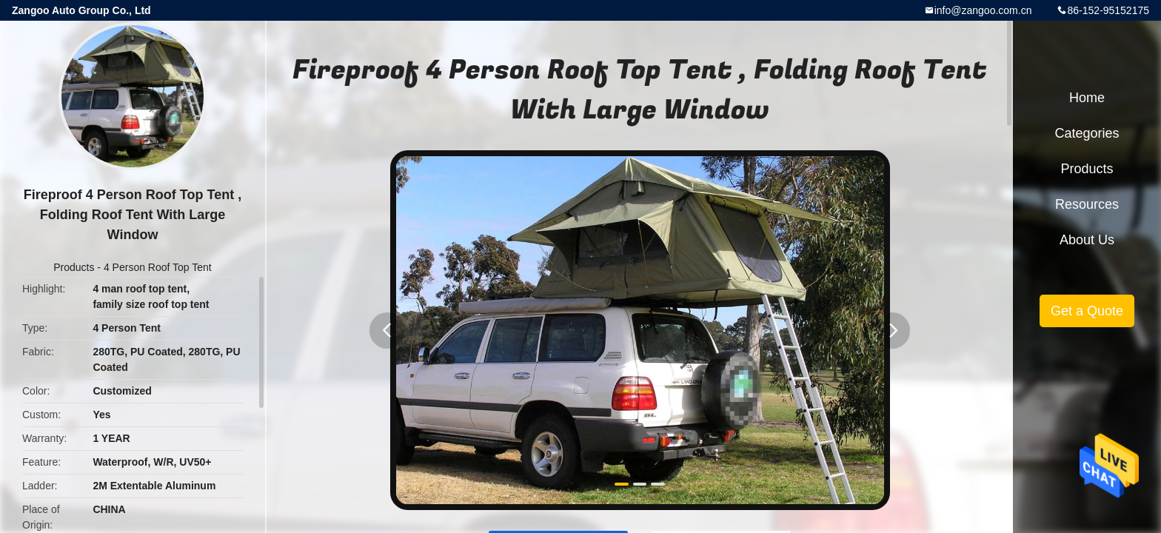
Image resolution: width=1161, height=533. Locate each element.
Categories (1086, 133)
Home (1087, 97)
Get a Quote (1087, 311)
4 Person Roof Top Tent (158, 267)
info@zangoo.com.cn (983, 10)
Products (73, 267)
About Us (1087, 239)
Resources (1087, 204)
